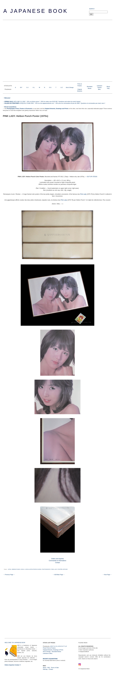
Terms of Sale (55, 667)
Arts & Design (70, 87)
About (108, 86)
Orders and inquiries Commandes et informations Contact (57, 560)
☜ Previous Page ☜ (9, 574)
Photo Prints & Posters (49, 648)
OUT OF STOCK (92, 176)
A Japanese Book (35, 11)
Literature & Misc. (48, 653)
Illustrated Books (56, 651)
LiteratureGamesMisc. (99, 87)
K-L (34, 87)
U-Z (61, 87)
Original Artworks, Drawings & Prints (53, 650)
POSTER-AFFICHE (63, 569)
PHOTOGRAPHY (46, 569)
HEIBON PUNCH (16, 569)
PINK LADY (54, 569)
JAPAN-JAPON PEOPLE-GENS (33, 569)
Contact (51, 669)
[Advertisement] (27, 51)
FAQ (108, 88)
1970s (9, 569)
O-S (50, 87)
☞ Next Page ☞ (107, 574)
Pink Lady (83, 194)
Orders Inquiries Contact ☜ (13, 665)
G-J (27, 87)
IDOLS (22, 569)
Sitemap (45, 669)
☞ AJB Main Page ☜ (58, 574)
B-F (21, 87)
